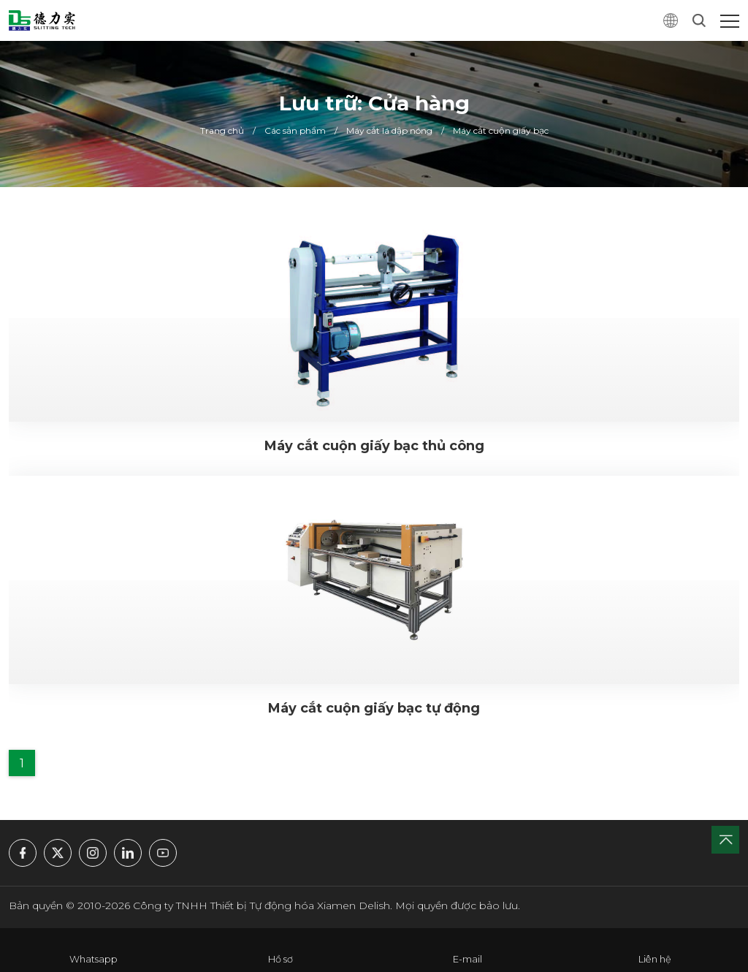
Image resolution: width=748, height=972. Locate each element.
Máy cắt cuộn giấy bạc (501, 130)
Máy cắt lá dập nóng (389, 130)
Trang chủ (222, 130)
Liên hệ (654, 959)
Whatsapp (93, 959)
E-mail (467, 959)
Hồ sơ (280, 959)
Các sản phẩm (295, 130)
